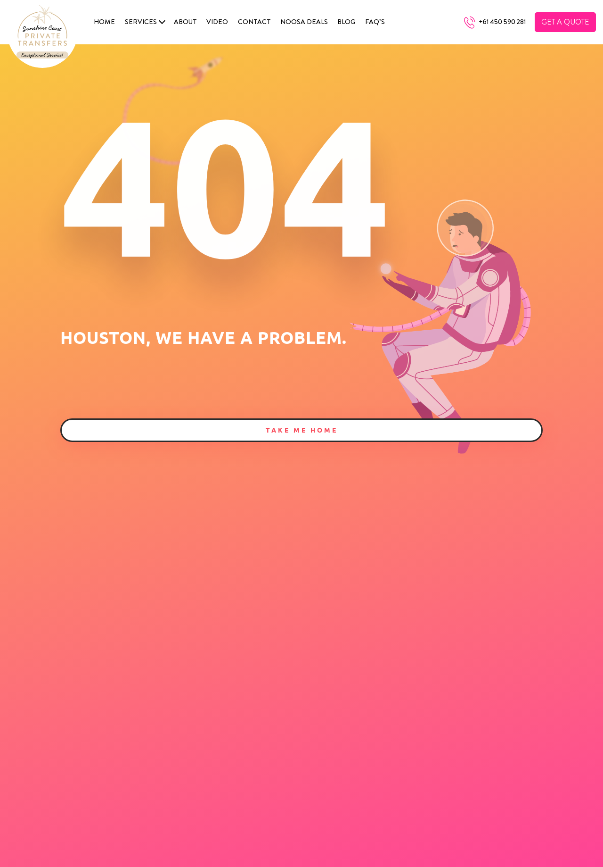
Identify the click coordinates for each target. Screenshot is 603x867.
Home (104, 22)
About (185, 22)
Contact (254, 22)
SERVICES (141, 22)
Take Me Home (302, 429)
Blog (346, 22)
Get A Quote (565, 22)
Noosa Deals (304, 22)
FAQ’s (375, 22)
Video (217, 22)
